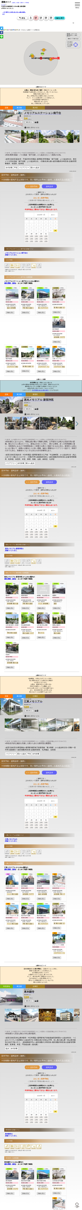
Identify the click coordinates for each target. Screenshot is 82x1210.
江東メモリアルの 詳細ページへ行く (11, 840)
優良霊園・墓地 (9, 283)
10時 (26, 236)
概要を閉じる (29, 122)
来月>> (53, 215)
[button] (32, 56)
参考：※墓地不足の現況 (58, 180)
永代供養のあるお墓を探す (40, 390)
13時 (26, 238)
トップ (3, 4)
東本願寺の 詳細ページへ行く (11, 1134)
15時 (26, 241)
